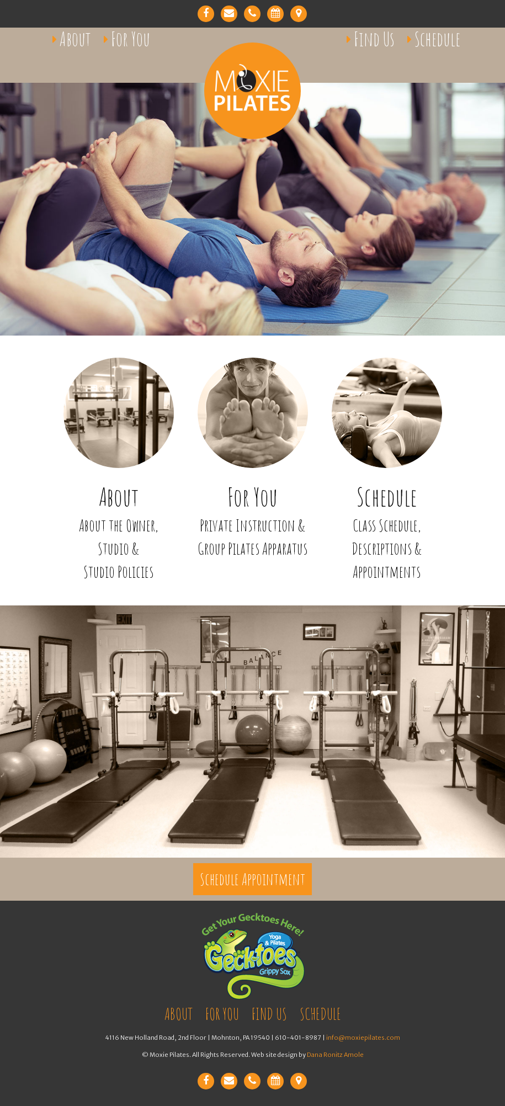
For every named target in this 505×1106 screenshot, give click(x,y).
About (75, 38)
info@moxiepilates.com (363, 1037)
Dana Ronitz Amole (335, 1055)
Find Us (374, 38)
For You (130, 38)
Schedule (437, 38)
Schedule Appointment (252, 879)
